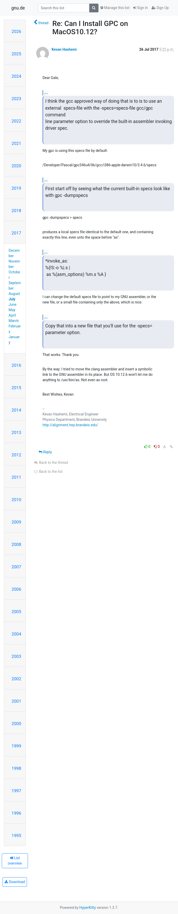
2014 (16, 410)
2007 (16, 566)
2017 (16, 233)
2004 (16, 634)
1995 (16, 835)
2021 (16, 143)
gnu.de (18, 8)
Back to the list (48, 471)
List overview (15, 860)
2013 (16, 432)
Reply (45, 452)
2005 (16, 611)
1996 (16, 813)
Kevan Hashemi (64, 49)
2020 (16, 165)
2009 (16, 522)
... (46, 92)
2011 (16, 477)
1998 (16, 768)
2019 (16, 188)
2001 (16, 701)
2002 (16, 678)
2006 (16, 589)
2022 (16, 121)
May (12, 310)
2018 (16, 210)
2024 (16, 76)
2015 (16, 387)
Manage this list (115, 8)
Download (15, 882)
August (14, 294)
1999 (16, 745)
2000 (16, 723)
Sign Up (160, 8)
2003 (16, 656)
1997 (16, 790)
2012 (16, 454)
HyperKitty (87, 908)
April (12, 315)
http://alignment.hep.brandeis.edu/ (70, 425)
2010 (16, 499)
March (14, 321)
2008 (16, 544)
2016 (16, 365)
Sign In (140, 8)
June (13, 304)
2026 (16, 31)
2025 (16, 53)
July (12, 299)
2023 (16, 98)
